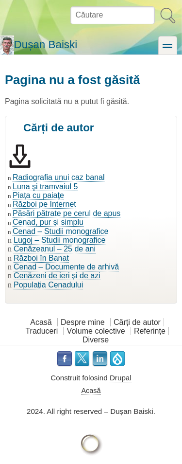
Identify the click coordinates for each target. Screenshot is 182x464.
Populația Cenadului (48, 285)
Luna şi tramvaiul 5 (45, 186)
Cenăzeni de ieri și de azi (57, 275)
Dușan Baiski (46, 44)
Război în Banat (41, 258)
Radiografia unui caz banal (58, 177)
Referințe (149, 331)
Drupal (121, 378)
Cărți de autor (137, 322)
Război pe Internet (44, 204)
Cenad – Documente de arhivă (66, 267)
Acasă (40, 322)
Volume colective (96, 331)
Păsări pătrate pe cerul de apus (66, 213)
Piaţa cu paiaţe (38, 195)
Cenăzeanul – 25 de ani (55, 249)
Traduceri (41, 331)
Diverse (96, 340)
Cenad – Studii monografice (60, 231)
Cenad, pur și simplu (48, 222)
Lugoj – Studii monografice (59, 240)
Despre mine (83, 322)
